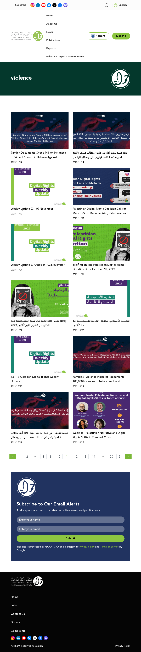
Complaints (18, 631)
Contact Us (18, 614)
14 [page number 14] (93, 456)
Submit (70, 538)
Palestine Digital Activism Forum (65, 57)
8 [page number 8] (43, 456)
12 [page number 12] (75, 456)
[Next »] (129, 456)
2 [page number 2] (27, 456)
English (120, 5)
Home (49, 16)
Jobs (14, 605)
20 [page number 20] (111, 456)
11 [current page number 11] (68, 457)
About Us (51, 24)
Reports (51, 48)
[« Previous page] (12, 456)
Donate (15, 622)
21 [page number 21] (120, 456)
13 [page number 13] (84, 456)
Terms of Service (109, 547)
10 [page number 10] (58, 456)
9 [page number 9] (51, 456)
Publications (53, 40)
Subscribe (18, 5)
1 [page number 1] (20, 456)
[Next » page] (128, 456)
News (49, 32)
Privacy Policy (86, 547)
